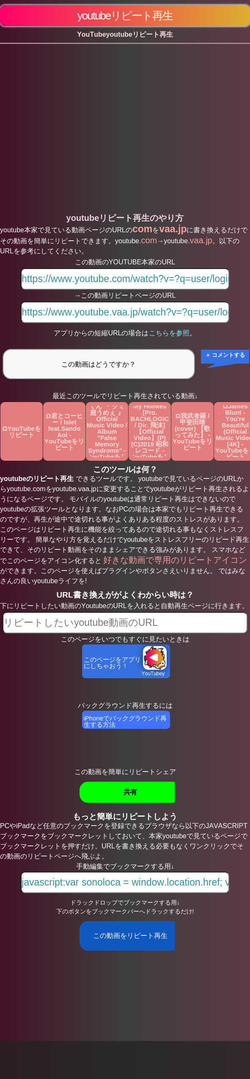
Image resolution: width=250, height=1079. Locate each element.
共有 (130, 792)
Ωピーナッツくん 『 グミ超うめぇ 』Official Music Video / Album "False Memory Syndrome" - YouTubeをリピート (107, 431)
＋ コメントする (225, 355)
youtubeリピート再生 (125, 15)
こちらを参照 (169, 333)
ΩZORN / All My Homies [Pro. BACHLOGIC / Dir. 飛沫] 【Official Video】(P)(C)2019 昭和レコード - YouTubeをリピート (150, 431)
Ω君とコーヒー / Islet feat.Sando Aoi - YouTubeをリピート (64, 431)
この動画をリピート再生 (130, 935)
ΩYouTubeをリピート (21, 431)
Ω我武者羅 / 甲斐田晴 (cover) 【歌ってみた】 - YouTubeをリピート (192, 431)
